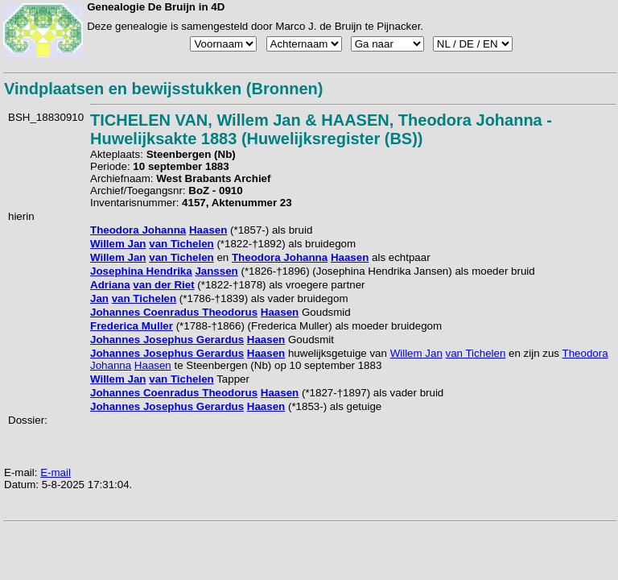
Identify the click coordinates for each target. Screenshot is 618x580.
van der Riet (163, 285)
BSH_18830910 (46, 117)
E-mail (55, 472)
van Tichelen (181, 244)
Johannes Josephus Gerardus (167, 340)
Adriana (110, 285)
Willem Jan (118, 244)
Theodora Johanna (138, 230)
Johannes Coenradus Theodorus (174, 312)
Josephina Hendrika (141, 271)
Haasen (208, 230)
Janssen (216, 271)
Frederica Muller (131, 326)
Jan (99, 298)
